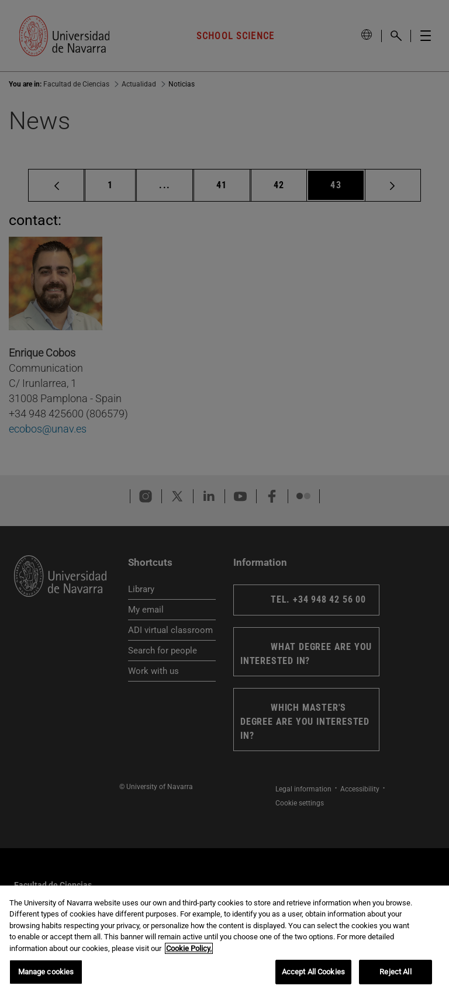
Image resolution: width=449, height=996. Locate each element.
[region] (224, 941)
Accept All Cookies (313, 971)
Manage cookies (46, 971)
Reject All (395, 971)
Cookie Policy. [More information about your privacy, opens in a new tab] (189, 948)
